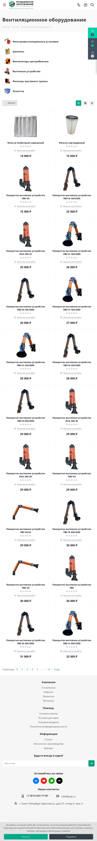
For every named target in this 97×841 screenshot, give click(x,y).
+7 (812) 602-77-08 (37, 795)
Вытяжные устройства (26, 71)
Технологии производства (48, 743)
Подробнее (71, 836)
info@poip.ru (68, 796)
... (43, 669)
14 (48, 669)
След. (57, 669)
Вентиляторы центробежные (30, 61)
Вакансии (48, 696)
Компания (48, 682)
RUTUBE (59, 781)
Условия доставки (48, 717)
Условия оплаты (48, 713)
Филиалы (48, 700)
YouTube (44, 781)
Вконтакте (36, 781)
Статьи (48, 739)
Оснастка (18, 91)
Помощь (48, 708)
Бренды (48, 748)
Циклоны (18, 51)
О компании (48, 687)
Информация (48, 734)
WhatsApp (51, 781)
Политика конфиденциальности (48, 726)
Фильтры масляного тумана (30, 81)
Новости (48, 691)
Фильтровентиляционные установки (35, 41)
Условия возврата (48, 722)
